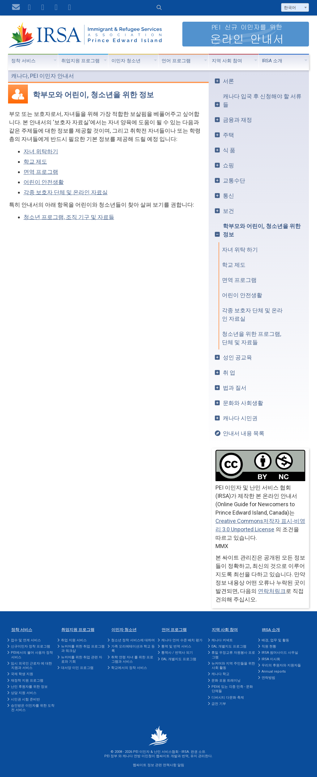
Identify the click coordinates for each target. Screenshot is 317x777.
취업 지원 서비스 (74, 640)
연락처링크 (272, 591)
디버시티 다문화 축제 (227, 698)
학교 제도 (35, 161)
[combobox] (295, 7)
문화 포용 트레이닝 (226, 680)
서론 (228, 81)
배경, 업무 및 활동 (275, 640)
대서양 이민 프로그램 (77, 668)
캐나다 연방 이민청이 (139, 756)
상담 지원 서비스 (24, 693)
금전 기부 (218, 704)
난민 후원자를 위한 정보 (29, 687)
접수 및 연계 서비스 (26, 640)
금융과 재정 (237, 119)
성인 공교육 (237, 357)
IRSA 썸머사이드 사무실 (280, 653)
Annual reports (274, 671)
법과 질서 (234, 387)
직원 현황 (269, 646)
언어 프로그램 (176, 61)
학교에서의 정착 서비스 (129, 668)
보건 (228, 211)
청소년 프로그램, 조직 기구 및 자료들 (69, 217)
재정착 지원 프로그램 (27, 680)
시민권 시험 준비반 (25, 699)
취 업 (229, 372)
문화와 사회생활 (243, 403)
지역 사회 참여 (227, 61)
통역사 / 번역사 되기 (177, 653)
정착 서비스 (23, 61)
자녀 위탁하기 (41, 151)
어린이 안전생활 (44, 182)
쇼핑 (228, 165)
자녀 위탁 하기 (240, 249)
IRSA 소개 (272, 61)
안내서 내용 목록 (243, 433)
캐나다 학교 (220, 674)
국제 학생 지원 (22, 674)
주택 (228, 135)
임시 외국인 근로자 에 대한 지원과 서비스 (31, 665)
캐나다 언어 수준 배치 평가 (181, 640)
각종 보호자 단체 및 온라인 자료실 (66, 192)
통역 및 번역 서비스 (176, 646)
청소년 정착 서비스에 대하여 (133, 640)
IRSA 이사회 (271, 659)
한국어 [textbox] (290, 7)
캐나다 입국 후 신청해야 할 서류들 (262, 100)
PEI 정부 (110, 756)
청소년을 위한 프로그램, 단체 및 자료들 (251, 338)
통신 (228, 195)
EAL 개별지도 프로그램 (178, 659)
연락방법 (268, 678)
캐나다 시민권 (240, 418)
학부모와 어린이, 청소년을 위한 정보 (262, 230)
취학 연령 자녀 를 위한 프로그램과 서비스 (132, 659)
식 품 (229, 150)
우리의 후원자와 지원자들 (281, 665)
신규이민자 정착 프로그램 (30, 646)
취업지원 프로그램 (80, 61)
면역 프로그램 (41, 172)
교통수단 (234, 180)
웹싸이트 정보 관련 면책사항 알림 (158, 765)
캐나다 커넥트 (222, 640)
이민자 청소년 (126, 61)
